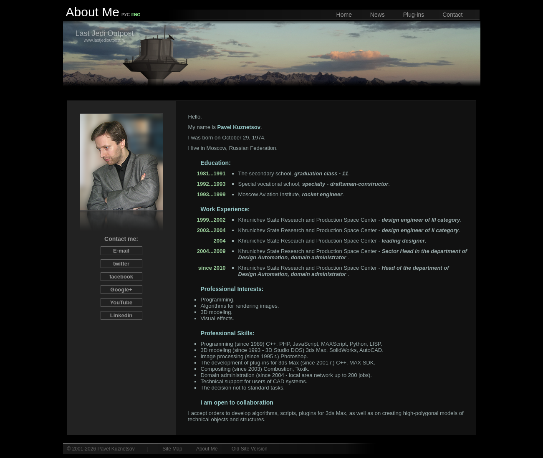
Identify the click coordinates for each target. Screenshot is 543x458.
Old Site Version (250, 449)
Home (344, 14)
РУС (125, 15)
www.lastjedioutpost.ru (105, 36)
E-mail (121, 251)
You (121, 302)
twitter (121, 264)
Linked (121, 315)
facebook (121, 276)
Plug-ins (413, 14)
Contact (452, 14)
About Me (206, 449)
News (377, 14)
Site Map (172, 449)
